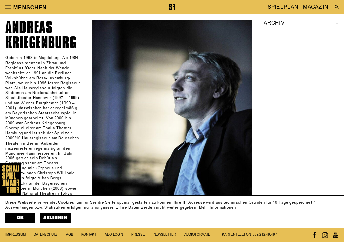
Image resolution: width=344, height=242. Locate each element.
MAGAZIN (315, 7)
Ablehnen (55, 217)
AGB (69, 235)
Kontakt (88, 235)
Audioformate (197, 235)
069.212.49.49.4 (265, 235)
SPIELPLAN (283, 7)
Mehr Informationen (217, 207)
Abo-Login (114, 235)
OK (20, 217)
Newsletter (165, 235)
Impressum (15, 235)
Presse (138, 235)
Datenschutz (45, 235)
